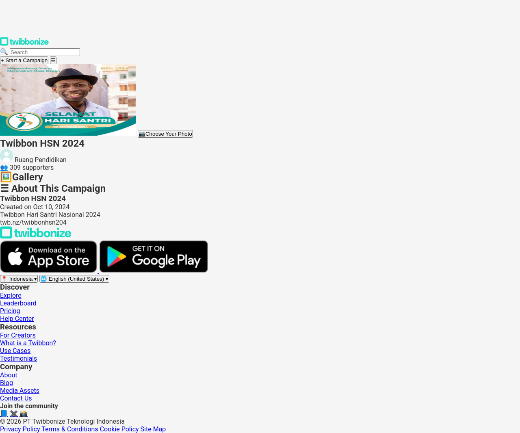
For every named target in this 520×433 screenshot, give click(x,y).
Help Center (17, 319)
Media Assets (19, 390)
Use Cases (15, 351)
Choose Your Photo (165, 134)
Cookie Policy (119, 429)
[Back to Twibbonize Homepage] (36, 236)
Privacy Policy (20, 429)
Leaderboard (18, 303)
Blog (6, 383)
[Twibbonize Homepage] (24, 44)
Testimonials (18, 358)
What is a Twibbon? (28, 343)
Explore (11, 295)
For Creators (18, 335)
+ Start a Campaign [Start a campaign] (24, 60)
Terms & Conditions (69, 429)
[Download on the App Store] (49, 271)
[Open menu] (53, 60)
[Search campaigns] (45, 52)
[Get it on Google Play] (153, 271)
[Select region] (19, 279)
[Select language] (74, 279)
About (8, 375)
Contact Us (16, 398)
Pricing (10, 311)
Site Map (153, 429)
